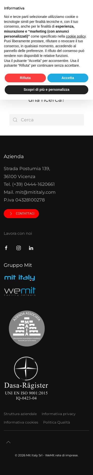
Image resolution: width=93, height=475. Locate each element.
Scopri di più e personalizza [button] (46, 90)
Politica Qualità (56, 422)
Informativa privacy (59, 414)
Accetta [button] (68, 78)
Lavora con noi (18, 233)
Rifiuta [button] (25, 78)
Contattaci (21, 213)
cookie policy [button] (76, 36)
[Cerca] (46, 120)
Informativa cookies (21, 422)
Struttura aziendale (20, 414)
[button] (8, 442)
